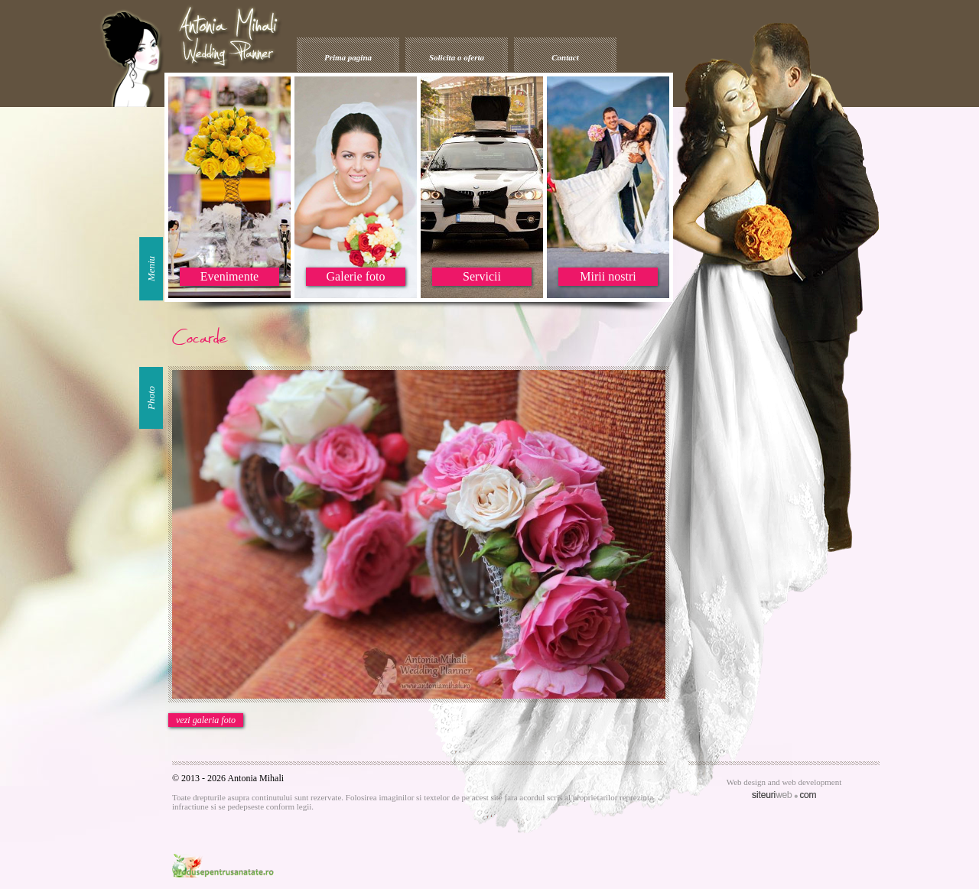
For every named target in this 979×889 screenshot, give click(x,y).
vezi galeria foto (206, 720)
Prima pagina (348, 57)
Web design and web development (784, 782)
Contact (564, 57)
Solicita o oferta (456, 57)
